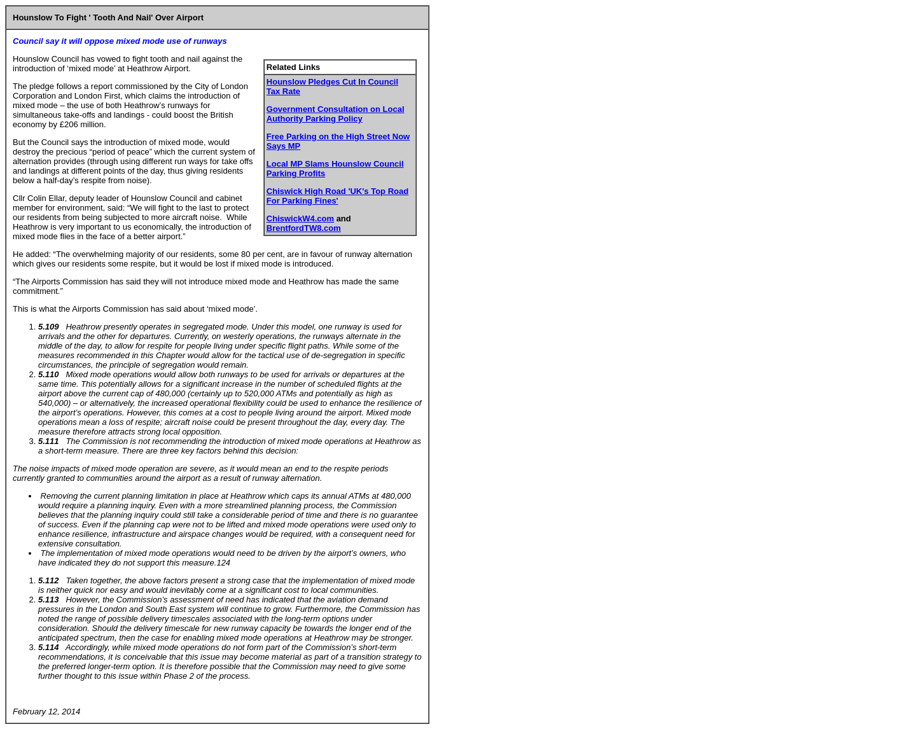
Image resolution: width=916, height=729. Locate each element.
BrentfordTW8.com (304, 228)
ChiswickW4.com (300, 218)
